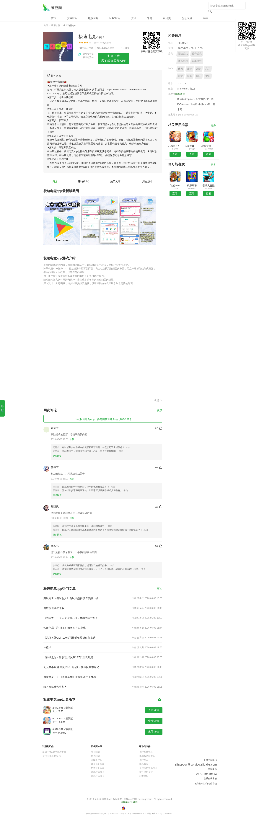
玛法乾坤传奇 (192, 146)
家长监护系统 (146, 772)
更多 (159, 410)
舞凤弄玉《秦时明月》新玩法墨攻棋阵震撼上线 (70, 598)
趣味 (189, 68)
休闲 (180, 68)
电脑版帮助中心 (147, 756)
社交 (180, 76)
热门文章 (115, 181)
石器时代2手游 (175, 146)
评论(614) (83, 181)
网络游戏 (197, 61)
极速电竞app (52, 7)
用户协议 (143, 760)
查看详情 (153, 710)
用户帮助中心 (146, 752)
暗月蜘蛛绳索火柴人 (55, 686)
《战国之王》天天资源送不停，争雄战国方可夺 (70, 617)
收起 (158, 400)
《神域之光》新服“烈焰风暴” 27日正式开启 (68, 657)
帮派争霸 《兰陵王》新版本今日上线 (64, 627)
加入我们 (95, 756)
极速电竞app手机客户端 (54, 752)
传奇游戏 (197, 53)
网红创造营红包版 (53, 608)
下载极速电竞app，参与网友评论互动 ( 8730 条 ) (103, 419)
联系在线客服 (210, 778)
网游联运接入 (97, 772)
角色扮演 (183, 61)
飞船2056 (175, 185)
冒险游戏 (183, 53)
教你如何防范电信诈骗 (206, 783)
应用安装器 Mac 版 (52, 756)
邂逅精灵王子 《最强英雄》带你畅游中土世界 (69, 677)
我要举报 (143, 776)
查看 (175, 154)
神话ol (47, 647)
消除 (198, 68)
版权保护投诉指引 (148, 768)
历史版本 (147, 181)
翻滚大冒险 (209, 185)
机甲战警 (192, 185)
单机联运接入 (97, 776)
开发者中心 (96, 760)
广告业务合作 (97, 768)
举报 (2, 408)
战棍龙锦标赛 (208, 146)
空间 (207, 76)
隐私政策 (180, 93)
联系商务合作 (97, 764)
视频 (189, 76)
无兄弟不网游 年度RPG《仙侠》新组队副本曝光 (71, 667)
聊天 (198, 76)
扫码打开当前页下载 (151, 51)
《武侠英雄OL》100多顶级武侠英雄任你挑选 (69, 637)
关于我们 (95, 752)
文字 (207, 68)
